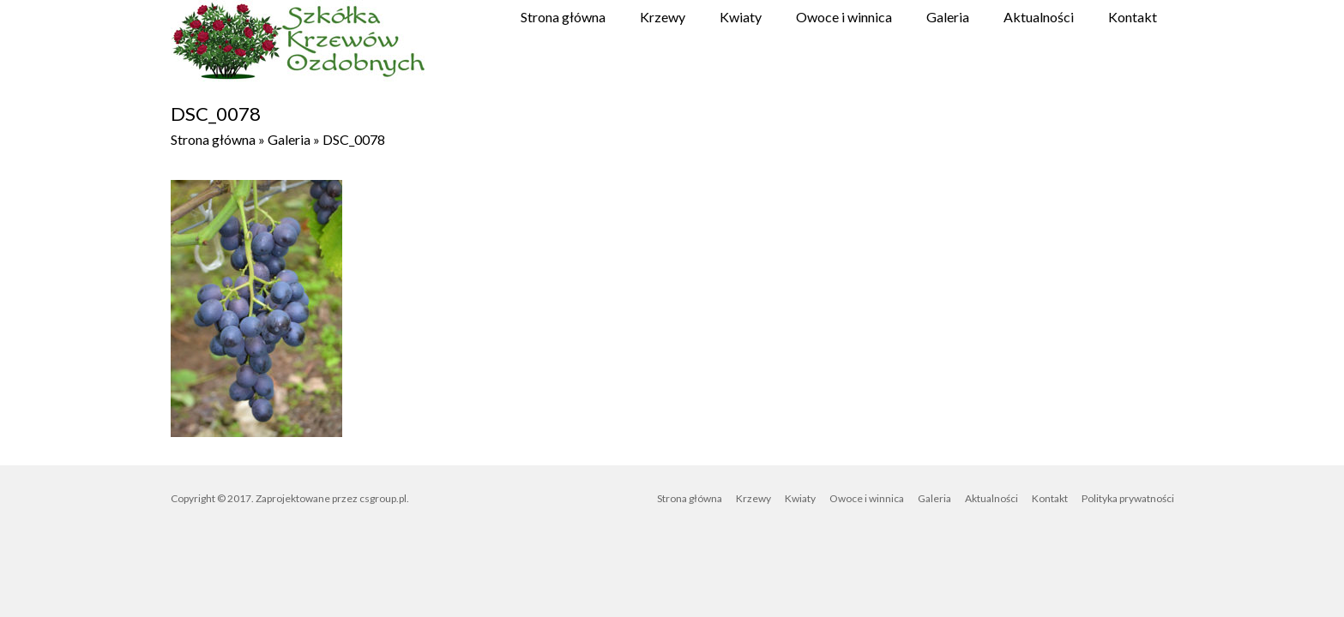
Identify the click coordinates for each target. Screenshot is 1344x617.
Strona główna (563, 17)
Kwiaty (741, 17)
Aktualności (1038, 17)
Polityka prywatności (1128, 498)
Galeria (947, 17)
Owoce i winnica (844, 17)
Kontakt (1132, 17)
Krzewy (662, 17)
